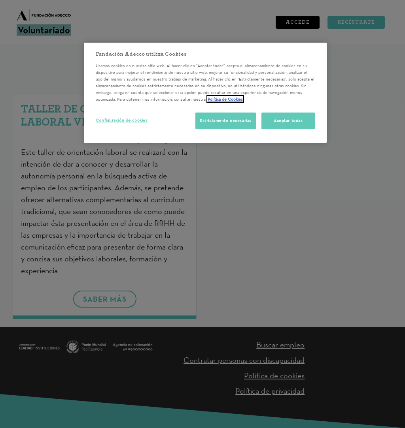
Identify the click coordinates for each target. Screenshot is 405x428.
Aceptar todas (288, 120)
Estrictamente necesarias (226, 120)
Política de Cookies (225, 99)
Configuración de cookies (122, 120)
